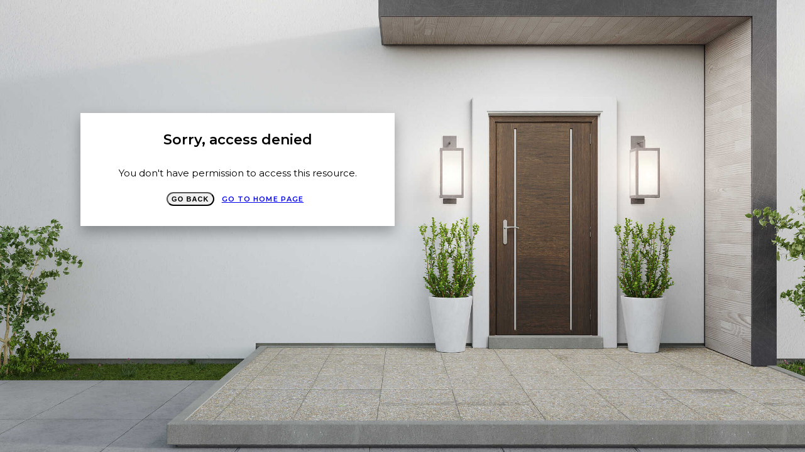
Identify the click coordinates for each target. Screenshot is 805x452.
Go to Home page (263, 199)
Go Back (190, 199)
